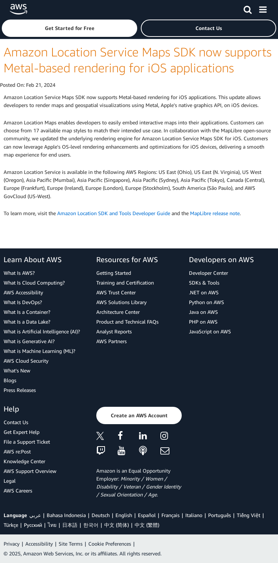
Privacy (12, 544)
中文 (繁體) (147, 525)
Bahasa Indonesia (66, 515)
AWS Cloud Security (26, 361)
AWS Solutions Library (121, 302)
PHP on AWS (203, 322)
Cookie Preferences (109, 544)
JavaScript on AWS (210, 331)
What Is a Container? (27, 312)
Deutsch (101, 515)
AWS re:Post (17, 451)
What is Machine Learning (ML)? (39, 351)
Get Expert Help (21, 432)
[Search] (247, 8)
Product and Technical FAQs (127, 322)
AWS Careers (18, 490)
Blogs (10, 380)
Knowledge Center (24, 461)
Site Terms (71, 544)
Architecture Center (118, 312)
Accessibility (39, 544)
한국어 (90, 525)
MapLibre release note (215, 213)
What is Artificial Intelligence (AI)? (42, 331)
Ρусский (33, 525)
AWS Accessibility (23, 292)
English (123, 515)
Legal (10, 481)
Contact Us (16, 422)
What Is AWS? (19, 273)
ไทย (52, 525)
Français (170, 515)
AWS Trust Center (116, 292)
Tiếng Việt (248, 515)
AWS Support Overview (30, 471)
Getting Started (113, 273)
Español (147, 515)
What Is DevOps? (23, 302)
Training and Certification (125, 283)
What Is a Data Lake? (27, 322)
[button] (69, 28)
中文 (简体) (116, 525)
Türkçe (11, 525)
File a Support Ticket (27, 442)
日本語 (69, 525)
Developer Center (208, 273)
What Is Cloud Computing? (34, 283)
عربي (35, 515)
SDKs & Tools (204, 283)
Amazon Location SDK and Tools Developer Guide (113, 213)
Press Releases (20, 390)
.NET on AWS (204, 292)
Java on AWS (203, 312)
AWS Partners (111, 341)
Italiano (193, 515)
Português (219, 515)
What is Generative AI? (29, 341)
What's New (17, 370)
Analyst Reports (114, 331)
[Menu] (262, 8)
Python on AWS (206, 302)
